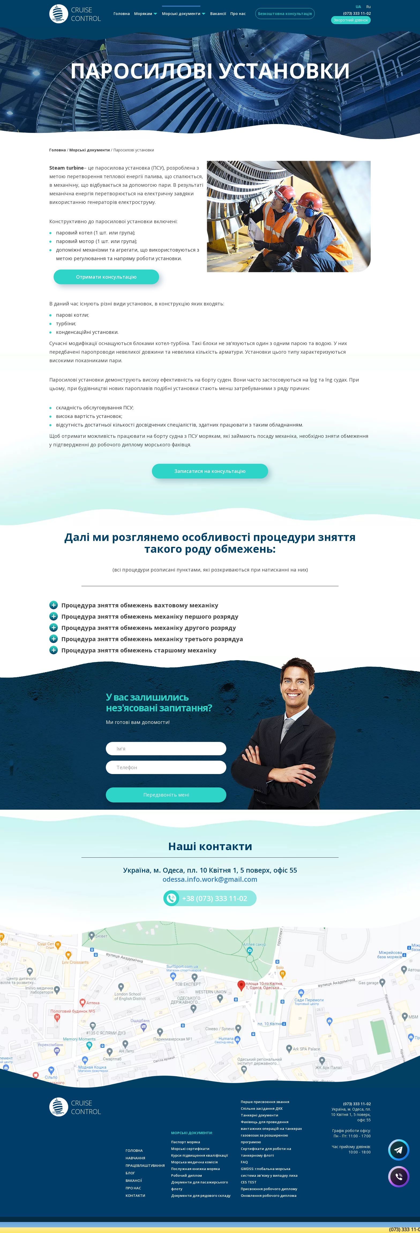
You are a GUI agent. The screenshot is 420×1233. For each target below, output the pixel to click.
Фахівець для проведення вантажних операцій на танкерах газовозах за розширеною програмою (271, 1131)
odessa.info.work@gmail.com (210, 879)
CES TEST (249, 1182)
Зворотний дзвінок (351, 20)
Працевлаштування (145, 1165)
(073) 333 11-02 (357, 13)
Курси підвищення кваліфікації (199, 1155)
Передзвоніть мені (166, 794)
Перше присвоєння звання (265, 1101)
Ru (368, 6)
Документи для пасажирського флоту (199, 1185)
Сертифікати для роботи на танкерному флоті (266, 1152)
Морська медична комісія (194, 1162)
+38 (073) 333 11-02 (214, 898)
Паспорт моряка (185, 1141)
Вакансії (218, 13)
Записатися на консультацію (210, 471)
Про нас (238, 13)
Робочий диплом (186, 1175)
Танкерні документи (259, 1115)
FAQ (244, 1162)
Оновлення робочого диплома (269, 1195)
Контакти (135, 1195)
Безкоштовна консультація (285, 13)
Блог (130, 1173)
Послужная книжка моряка (195, 1168)
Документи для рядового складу (201, 1195)
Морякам (143, 13)
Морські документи (181, 13)
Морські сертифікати (190, 1148)
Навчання (135, 1158)
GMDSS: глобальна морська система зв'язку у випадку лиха (269, 1172)
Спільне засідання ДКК (262, 1108)
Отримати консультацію (106, 277)
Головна (122, 13)
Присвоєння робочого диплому (269, 1188)
